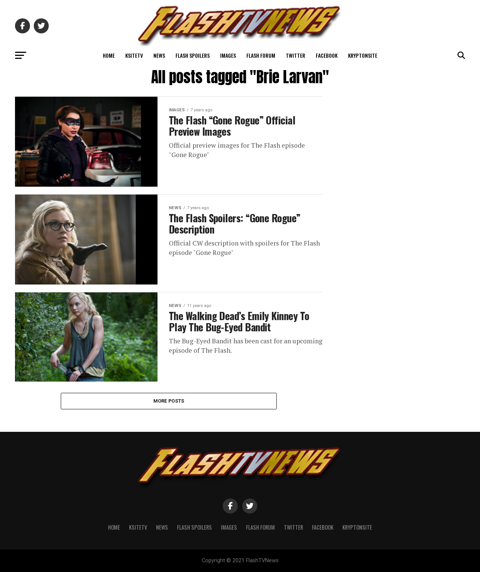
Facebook (327, 55)
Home (109, 55)
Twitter (295, 55)
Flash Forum (260, 55)
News (159, 55)
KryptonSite (362, 55)
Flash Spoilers (193, 55)
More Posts (168, 401)
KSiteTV (134, 55)
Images (228, 55)
